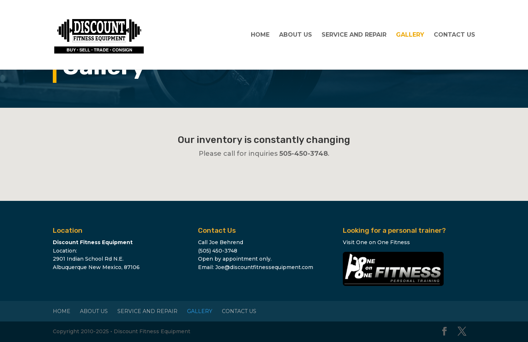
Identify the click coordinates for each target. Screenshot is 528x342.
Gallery (410, 35)
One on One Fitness (383, 242)
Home (260, 35)
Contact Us (454, 35)
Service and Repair (354, 35)
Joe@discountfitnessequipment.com (264, 267)
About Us (295, 35)
